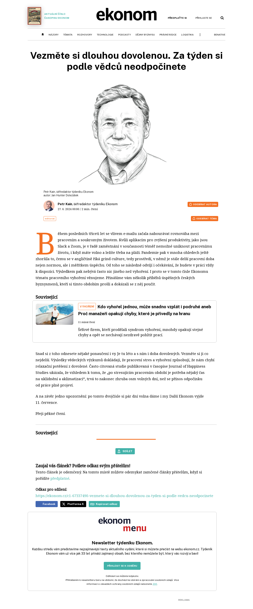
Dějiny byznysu (145, 34)
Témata (68, 34)
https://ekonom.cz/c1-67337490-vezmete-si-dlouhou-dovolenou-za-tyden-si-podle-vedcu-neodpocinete (124, 495)
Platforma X (75, 504)
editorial (50, 218)
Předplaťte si (177, 18)
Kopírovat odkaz (106, 504)
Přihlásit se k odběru (122, 565)
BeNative (219, 34)
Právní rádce (168, 34)
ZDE (155, 584)
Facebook (49, 504)
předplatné (59, 478)
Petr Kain (65, 204)
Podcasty (124, 34)
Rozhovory (84, 34)
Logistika (187, 34)
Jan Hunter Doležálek (64, 195)
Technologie (105, 34)
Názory (54, 34)
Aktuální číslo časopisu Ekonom (48, 16)
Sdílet (127, 451)
